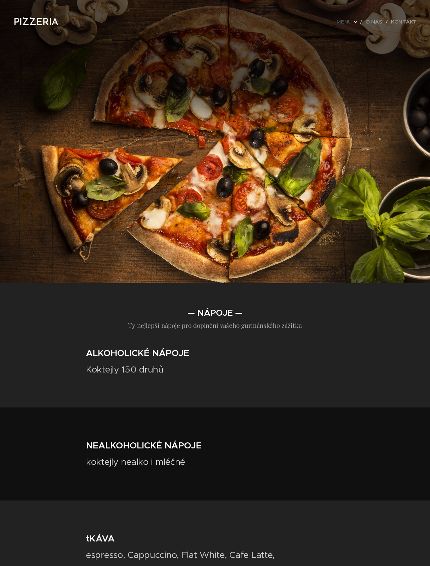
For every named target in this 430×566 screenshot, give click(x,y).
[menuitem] (356, 21)
